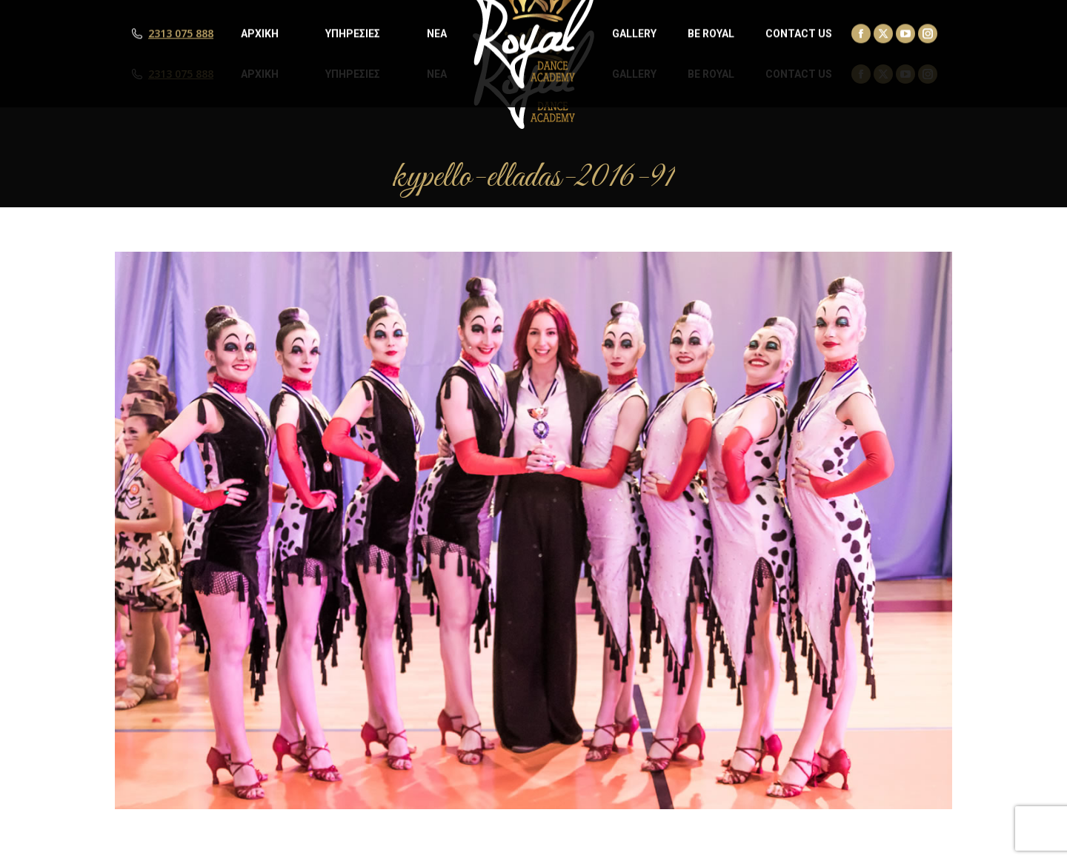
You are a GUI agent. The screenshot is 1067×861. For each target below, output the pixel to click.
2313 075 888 (180, 74)
